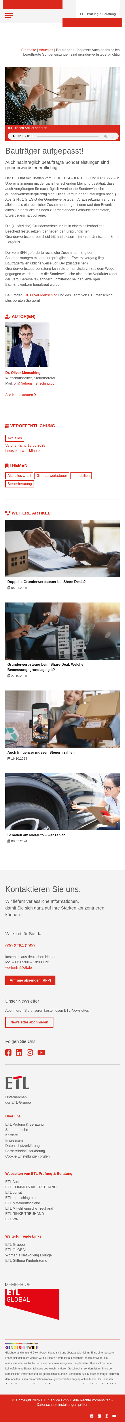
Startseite (28, 50)
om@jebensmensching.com (35, 383)
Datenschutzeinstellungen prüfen (62, 1404)
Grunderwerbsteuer (52, 475)
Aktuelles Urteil (19, 475)
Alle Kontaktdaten (20, 395)
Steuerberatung (20, 484)
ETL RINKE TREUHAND (24, 1214)
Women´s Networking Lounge (28, 1255)
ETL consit (13, 1192)
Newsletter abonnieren (29, 1022)
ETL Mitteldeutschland (22, 1203)
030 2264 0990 (20, 945)
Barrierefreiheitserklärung (25, 1151)
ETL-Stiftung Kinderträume (26, 1260)
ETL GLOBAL (16, 1250)
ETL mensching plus (21, 1198)
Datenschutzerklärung (22, 1146)
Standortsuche (16, 1130)
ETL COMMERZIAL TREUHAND (31, 1187)
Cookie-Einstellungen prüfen (27, 1156)
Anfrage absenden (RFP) (30, 980)
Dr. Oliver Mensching (41, 295)
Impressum (14, 1140)
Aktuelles (46, 50)
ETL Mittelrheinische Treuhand (29, 1208)
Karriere (11, 1135)
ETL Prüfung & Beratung (24, 1124)
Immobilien (81, 475)
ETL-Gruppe (15, 1244)
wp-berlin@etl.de (18, 967)
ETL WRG (13, 1219)
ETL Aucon (14, 1182)
